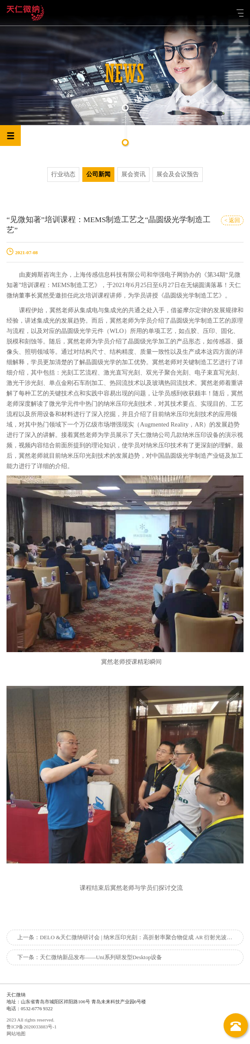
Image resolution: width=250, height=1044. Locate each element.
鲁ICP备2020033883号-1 (31, 1026)
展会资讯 (133, 174)
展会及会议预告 (177, 174)
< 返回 (232, 220)
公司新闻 (98, 174)
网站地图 (16, 1033)
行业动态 (63, 174)
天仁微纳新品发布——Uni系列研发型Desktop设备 (101, 957)
